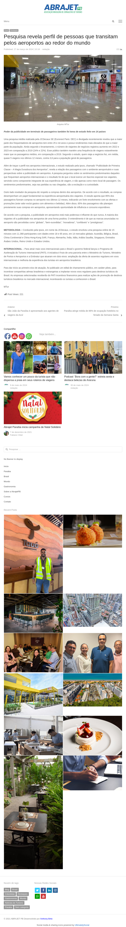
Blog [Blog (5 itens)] (7, 889)
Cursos (7, 496)
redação (46, 49)
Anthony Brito (46, 919)
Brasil (6, 30)
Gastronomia (9, 486)
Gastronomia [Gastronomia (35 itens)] (11, 898)
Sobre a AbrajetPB (12, 491)
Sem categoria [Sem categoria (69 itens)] (22, 907)
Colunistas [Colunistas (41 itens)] (10, 894)
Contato (7, 501)
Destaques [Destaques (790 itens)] (23, 894)
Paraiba (7, 471)
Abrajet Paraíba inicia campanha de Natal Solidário (32, 427)
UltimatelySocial (82, 925)
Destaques (14, 30)
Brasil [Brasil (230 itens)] (14, 889)
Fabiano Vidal (16, 435)
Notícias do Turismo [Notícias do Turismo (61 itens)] (14, 903)
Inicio (6, 466)
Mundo (7, 481)
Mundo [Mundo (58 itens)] (23, 898)
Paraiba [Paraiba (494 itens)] (8, 907)
